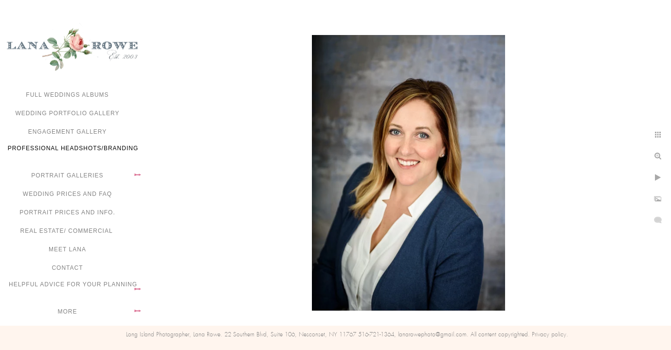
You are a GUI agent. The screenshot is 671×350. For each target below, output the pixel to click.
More (67, 311)
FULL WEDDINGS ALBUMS (67, 94)
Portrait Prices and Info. (67, 212)
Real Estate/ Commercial (67, 231)
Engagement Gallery (67, 131)
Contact (67, 267)
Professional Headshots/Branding (73, 148)
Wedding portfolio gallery (68, 113)
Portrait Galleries (67, 175)
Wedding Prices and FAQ (67, 194)
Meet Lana (67, 249)
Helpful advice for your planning (73, 284)
